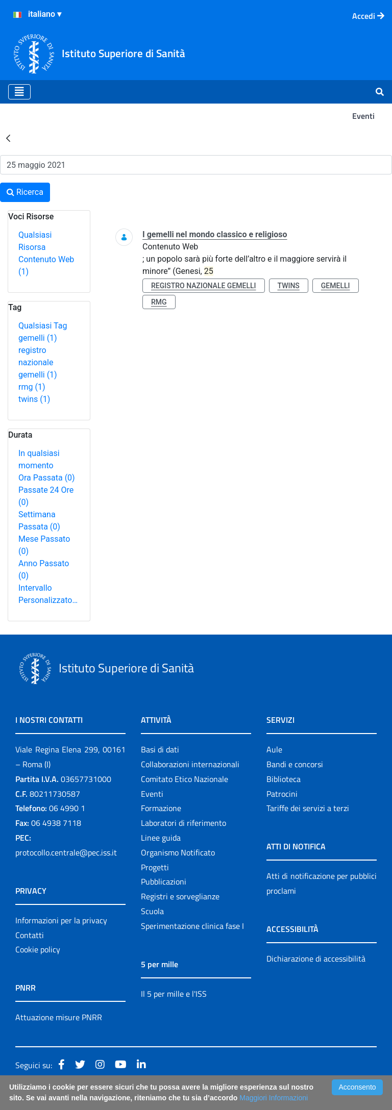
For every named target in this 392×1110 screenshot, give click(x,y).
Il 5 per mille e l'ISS (174, 994)
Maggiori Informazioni (273, 1098)
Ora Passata (46, 478)
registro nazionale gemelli (37, 362)
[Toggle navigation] (19, 91)
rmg (31, 387)
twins (34, 399)
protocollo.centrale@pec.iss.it (66, 852)
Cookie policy (37, 949)
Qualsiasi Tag (42, 326)
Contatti (29, 935)
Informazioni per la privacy (61, 920)
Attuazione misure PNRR (58, 1017)
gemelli (37, 338)
